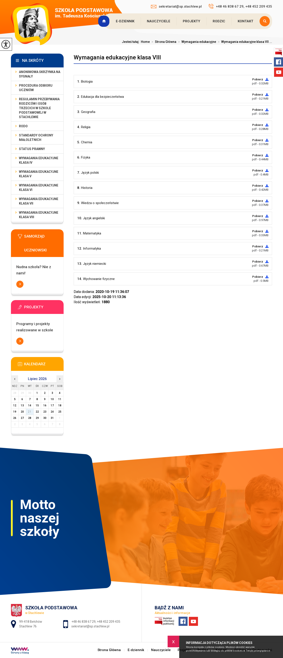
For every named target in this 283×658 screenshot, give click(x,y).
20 (22, 411)
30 (44, 418)
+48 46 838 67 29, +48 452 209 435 (240, 6)
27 (22, 418)
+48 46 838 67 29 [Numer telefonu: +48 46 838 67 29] (83, 621)
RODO (23, 126)
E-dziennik (125, 21)
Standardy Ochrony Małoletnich (36, 138)
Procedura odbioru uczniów (35, 88)
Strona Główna (104, 21)
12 (14, 405)
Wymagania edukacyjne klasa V (38, 174)
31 (52, 418)
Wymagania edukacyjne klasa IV (38, 160)
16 (44, 405)
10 (52, 399)
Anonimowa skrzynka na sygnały (39, 74)
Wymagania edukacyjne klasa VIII (117, 57)
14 (29, 405)
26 (14, 418)
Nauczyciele (158, 21)
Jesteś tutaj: (131, 41)
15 (37, 405)
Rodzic (219, 21)
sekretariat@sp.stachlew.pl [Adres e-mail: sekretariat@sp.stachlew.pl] (90, 626)
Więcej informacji (19, 284)
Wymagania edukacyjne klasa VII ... (244, 41)
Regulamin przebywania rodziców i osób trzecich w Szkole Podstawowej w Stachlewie (39, 108)
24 (52, 411)
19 (14, 411)
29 (37, 418)
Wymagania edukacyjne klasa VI (38, 188)
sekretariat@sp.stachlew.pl (176, 6)
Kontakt (245, 21)
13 (22, 405)
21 (29, 411)
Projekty (191, 21)
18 (59, 405)
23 (44, 411)
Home (145, 41)
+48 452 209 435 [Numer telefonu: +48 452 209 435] (108, 621)
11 (59, 399)
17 (52, 405)
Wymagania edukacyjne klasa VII (38, 201)
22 (37, 411)
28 (29, 418)
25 (59, 411)
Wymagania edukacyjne (196, 41)
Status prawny (32, 149)
